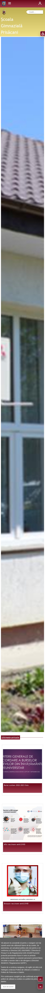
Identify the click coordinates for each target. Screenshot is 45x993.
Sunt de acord (8, 987)
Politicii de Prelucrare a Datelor (12, 972)
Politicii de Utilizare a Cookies (27, 970)
